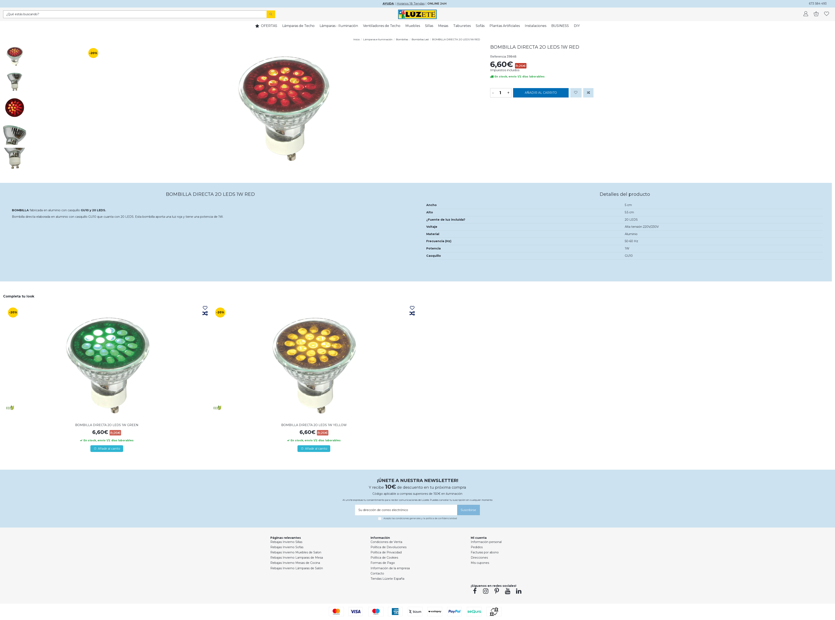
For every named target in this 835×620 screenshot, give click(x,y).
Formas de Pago (383, 563)
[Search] (271, 14)
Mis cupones (480, 563)
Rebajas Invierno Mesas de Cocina (295, 563)
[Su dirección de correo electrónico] (405, 510)
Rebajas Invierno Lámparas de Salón (296, 568)
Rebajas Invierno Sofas (286, 547)
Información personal (486, 542)
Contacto (377, 573)
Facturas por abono (485, 552)
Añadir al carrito (541, 93)
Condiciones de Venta (386, 542)
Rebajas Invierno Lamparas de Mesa (296, 557)
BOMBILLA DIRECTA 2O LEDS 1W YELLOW (314, 425)
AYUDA (388, 3)
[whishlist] (826, 14)
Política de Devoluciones (388, 547)
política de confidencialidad (441, 518)
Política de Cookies (384, 557)
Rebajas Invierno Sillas (286, 542)
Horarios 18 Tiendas (411, 3)
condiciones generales (408, 518)
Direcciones (479, 557)
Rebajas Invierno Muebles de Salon (295, 552)
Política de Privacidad (386, 552)
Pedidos (477, 547)
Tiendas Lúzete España (387, 579)
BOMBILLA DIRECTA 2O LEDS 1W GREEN (106, 425)
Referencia (498, 56)
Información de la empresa (390, 568)
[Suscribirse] (468, 510)
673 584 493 (818, 3)
